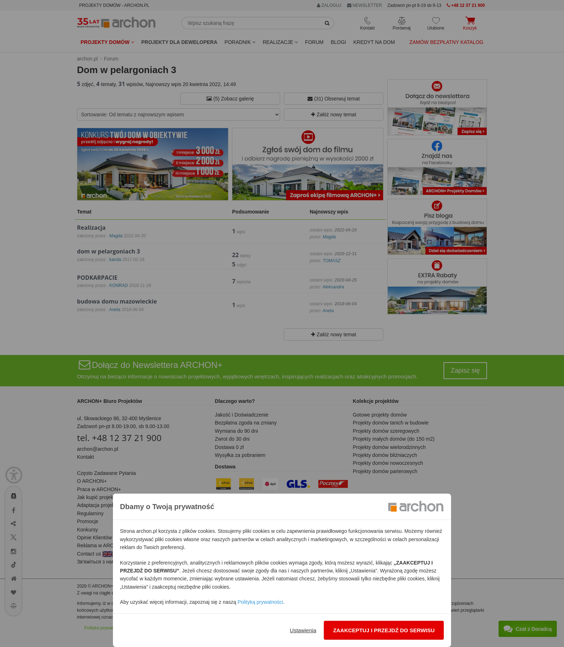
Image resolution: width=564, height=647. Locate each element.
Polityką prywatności (260, 602)
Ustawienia (303, 630)
